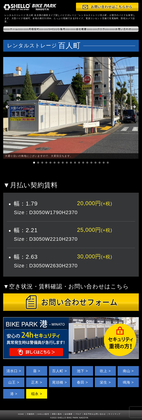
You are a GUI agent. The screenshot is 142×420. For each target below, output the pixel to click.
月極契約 (31, 414)
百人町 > (59, 371)
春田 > (82, 382)
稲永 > (36, 394)
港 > (13, 394)
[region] (70, 108)
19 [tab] (108, 163)
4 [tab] (46, 163)
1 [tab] (34, 163)
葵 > (36, 371)
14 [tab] (87, 163)
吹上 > (105, 371)
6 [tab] (55, 163)
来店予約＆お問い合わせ (95, 414)
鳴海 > (128, 382)
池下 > (82, 371)
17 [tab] (100, 163)
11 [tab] (75, 163)
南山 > (128, 371)
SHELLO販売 (43, 414)
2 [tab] (38, 163)
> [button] (134, 107)
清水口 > (13, 371)
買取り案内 (57, 414)
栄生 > (105, 382)
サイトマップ (114, 414)
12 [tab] (79, 163)
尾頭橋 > (59, 382)
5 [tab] (50, 163)
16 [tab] (95, 163)
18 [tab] (104, 163)
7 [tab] (59, 163)
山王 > (13, 382)
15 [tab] (91, 163)
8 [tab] (63, 163)
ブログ (78, 414)
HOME (21, 414)
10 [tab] (71, 163)
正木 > (36, 382)
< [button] (7, 107)
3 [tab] (42, 163)
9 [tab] (67, 163)
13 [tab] (83, 163)
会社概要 (69, 414)
